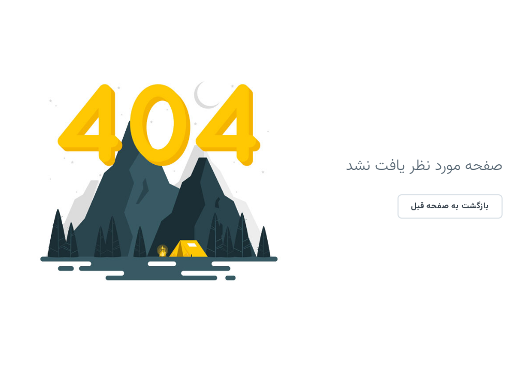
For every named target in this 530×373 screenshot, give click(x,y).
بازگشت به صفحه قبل (423, 206)
